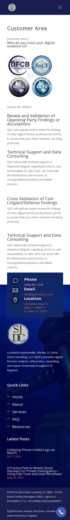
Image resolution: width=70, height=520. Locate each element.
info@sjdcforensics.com (38, 294)
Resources (21, 426)
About (17, 404)
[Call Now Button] (61, 512)
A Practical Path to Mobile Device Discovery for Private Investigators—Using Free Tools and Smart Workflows (34, 471)
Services (19, 411)
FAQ (15, 419)
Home (17, 396)
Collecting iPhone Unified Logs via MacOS (31, 451)
